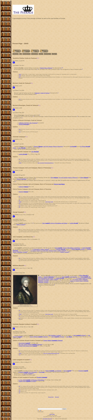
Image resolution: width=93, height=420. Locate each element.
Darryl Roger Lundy (49, 201)
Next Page (54, 53)
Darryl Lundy (52, 414)
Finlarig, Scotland (64, 252)
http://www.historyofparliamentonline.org (45, 162)
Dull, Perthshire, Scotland (55, 335)
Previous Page (47, 53)
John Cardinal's (45, 418)
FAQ (21, 53)
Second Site (50, 418)
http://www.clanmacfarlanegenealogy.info (51, 353)
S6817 (20, 74)
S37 (19, 205)
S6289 (20, 162)
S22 (19, 203)
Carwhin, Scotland (27, 373)
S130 (20, 75)
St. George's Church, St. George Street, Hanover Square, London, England (48, 250)
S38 (19, 77)
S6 (19, 159)
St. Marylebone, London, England (40, 249)
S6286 (20, 353)
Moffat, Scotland (20, 224)
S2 (19, 315)
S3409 (20, 201)
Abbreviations (34, 53)
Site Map (41, 53)
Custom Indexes (26, 53)
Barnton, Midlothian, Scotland (20, 252)
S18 (19, 318)
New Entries (15, 53)
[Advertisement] (52, 31)
